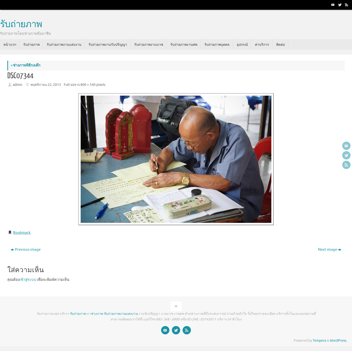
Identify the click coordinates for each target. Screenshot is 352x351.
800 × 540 (88, 85)
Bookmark (22, 232)
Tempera (319, 341)
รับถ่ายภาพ (21, 24)
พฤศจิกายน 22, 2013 (46, 85)
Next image (329, 249)
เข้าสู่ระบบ (28, 279)
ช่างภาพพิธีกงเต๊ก (25, 65)
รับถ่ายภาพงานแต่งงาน (121, 314)
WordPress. (338, 341)
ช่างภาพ (97, 314)
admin (17, 85)
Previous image (26, 249)
